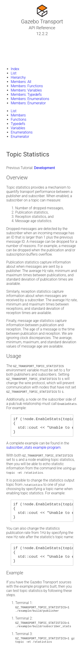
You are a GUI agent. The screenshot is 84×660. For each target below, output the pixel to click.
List (13, 73)
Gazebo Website (21, 60)
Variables (18, 128)
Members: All (21, 82)
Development (44, 168)
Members (18, 115)
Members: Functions (27, 86)
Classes (14, 44)
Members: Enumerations (30, 99)
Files (12, 55)
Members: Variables (26, 90)
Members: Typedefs (26, 94)
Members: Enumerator (28, 103)
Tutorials (15, 39)
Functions (18, 119)
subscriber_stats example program (33, 451)
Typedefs (18, 124)
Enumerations (21, 132)
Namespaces (18, 49)
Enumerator (20, 136)
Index (15, 69)
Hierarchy (18, 77)
